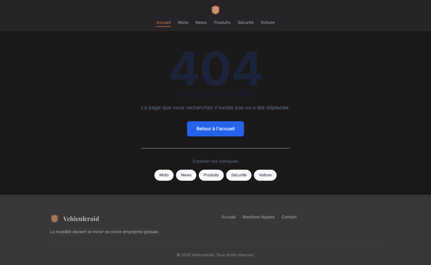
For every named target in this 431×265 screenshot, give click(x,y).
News (201, 22)
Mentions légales (258, 216)
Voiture (268, 22)
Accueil (163, 22)
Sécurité (246, 22)
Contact (289, 216)
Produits (222, 22)
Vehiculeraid (74, 218)
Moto (183, 22)
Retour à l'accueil (215, 128)
